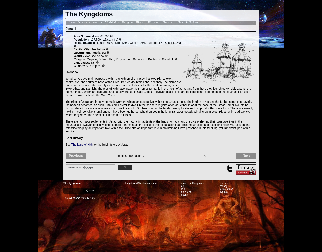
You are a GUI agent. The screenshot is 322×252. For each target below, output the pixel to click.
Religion (127, 22)
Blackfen (153, 22)
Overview (84, 22)
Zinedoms (168, 22)
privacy (223, 186)
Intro (72, 22)
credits (184, 194)
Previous (76, 156)
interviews (186, 191)
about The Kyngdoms (192, 183)
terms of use (226, 189)
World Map (112, 22)
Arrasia (97, 22)
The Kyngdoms (72, 183)
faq (182, 186)
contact (224, 191)
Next (246, 156)
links (183, 189)
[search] (90, 167)
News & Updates (188, 22)
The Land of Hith (82, 144)
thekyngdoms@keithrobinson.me (140, 183)
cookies (224, 183)
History (140, 22)
